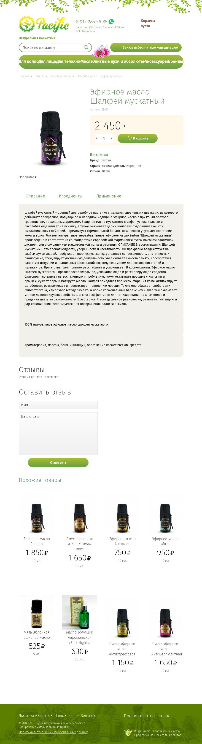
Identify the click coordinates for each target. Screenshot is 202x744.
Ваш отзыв (30, 416)
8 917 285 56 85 (91, 22)
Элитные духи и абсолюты (118, 61)
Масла (87, 61)
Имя (24, 405)
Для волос (28, 61)
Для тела (64, 61)
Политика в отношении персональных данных (53, 732)
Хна (76, 61)
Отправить (58, 463)
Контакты (88, 715)
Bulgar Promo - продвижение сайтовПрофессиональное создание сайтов (157, 733)
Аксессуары (156, 61)
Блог (72, 715)
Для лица (47, 61)
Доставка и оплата (34, 715)
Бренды (175, 61)
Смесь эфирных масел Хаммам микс (80, 544)
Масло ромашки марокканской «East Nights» (79, 637)
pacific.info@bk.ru (87, 27)
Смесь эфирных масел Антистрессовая (122, 648)
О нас (59, 715)
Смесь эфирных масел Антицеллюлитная (166, 648)
